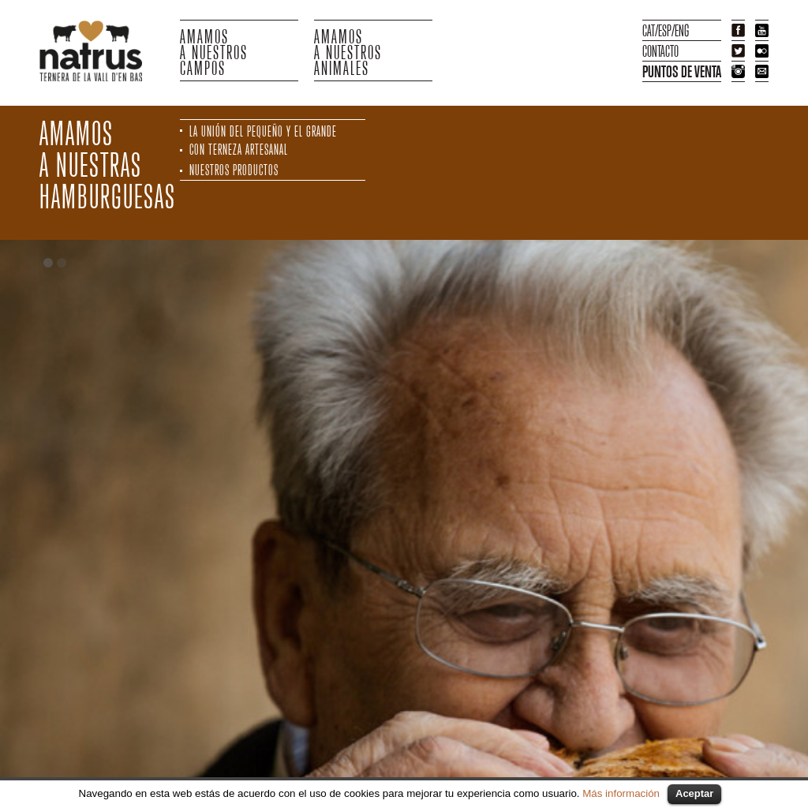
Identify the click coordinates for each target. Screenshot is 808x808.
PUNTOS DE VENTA (681, 71)
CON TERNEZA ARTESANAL (238, 149)
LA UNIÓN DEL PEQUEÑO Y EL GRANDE (263, 131)
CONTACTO (660, 51)
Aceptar (694, 793)
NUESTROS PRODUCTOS (234, 170)
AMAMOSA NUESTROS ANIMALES (348, 50)
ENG (682, 30)
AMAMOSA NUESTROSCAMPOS (214, 50)
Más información (621, 793)
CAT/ (650, 30)
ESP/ (666, 30)
